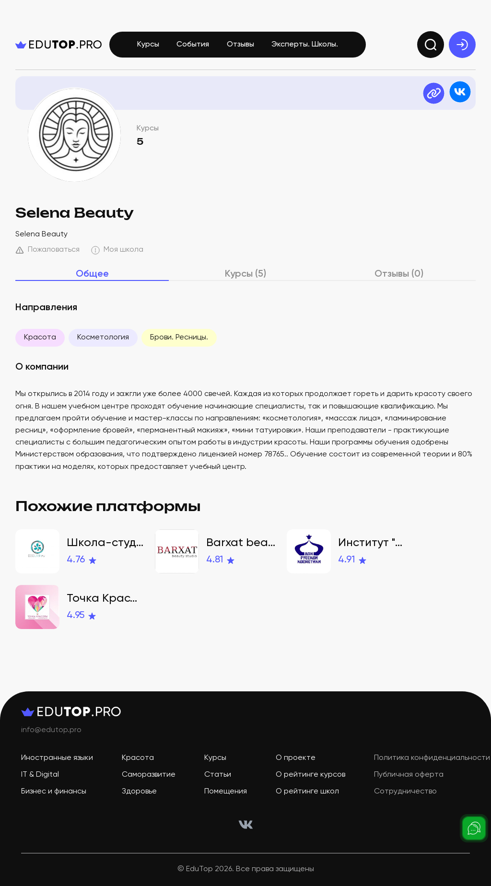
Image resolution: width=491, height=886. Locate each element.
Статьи (217, 775)
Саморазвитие (148, 775)
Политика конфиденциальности (432, 758)
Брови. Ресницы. (179, 337)
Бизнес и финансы (53, 791)
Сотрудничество (405, 791)
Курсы (148, 44)
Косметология (103, 337)
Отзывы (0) (398, 274)
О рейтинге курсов (310, 775)
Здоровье (139, 791)
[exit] (462, 44)
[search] (430, 44)
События (192, 44)
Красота (40, 337)
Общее (92, 274)
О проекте (296, 758)
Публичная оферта (409, 775)
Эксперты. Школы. (304, 44)
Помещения (225, 791)
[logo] (58, 44)
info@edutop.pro (51, 730)
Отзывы (240, 44)
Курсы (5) (245, 274)
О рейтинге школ (307, 791)
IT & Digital (40, 775)
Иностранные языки (57, 758)
